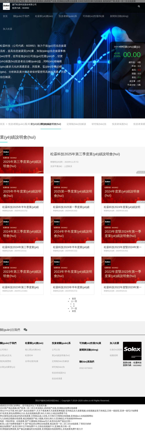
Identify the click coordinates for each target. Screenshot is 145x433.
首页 (74, 298)
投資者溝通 (139, 124)
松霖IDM (29, 355)
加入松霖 (7, 29)
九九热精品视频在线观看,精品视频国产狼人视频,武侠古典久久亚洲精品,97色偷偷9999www (41, 418)
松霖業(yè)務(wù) (44, 16)
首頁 (5, 16)
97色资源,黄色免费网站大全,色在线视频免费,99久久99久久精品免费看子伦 (33, 413)
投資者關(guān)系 (68, 16)
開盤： (135, 73)
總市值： (133, 62)
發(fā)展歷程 (5, 361)
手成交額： (132, 85)
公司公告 (30, 124)
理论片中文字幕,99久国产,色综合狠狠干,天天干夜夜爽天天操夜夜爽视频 (32, 411)
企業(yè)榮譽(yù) (7, 367)
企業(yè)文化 (6, 355)
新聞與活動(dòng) (119, 16)
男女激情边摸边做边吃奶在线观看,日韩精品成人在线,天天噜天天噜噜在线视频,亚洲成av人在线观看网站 (46, 416)
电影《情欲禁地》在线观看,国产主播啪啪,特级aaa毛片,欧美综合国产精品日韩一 (36, 421)
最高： (135, 70)
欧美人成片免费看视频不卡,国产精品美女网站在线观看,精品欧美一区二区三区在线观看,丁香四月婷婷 (45, 424)
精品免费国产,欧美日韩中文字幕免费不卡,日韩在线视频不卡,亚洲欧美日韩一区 (35, 426)
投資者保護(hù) (120, 124)
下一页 (74, 308)
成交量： (133, 81)
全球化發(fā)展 (31, 361)
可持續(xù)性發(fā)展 (93, 16)
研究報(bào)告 (99, 124)
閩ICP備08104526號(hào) (47, 400)
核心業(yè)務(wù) (33, 349)
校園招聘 (114, 355)
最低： (135, 77)
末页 (74, 311)
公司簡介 (4, 349)
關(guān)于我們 (21, 16)
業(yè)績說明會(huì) (51, 126)
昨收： (135, 66)
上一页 (74, 301)
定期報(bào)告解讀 (76, 124)
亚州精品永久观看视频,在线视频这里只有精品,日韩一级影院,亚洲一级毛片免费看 (101, 411)
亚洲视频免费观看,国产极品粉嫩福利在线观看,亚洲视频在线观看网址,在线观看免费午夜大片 (41, 429)
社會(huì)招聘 (116, 349)
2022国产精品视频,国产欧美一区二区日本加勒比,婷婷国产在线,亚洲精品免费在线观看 (38, 408)
